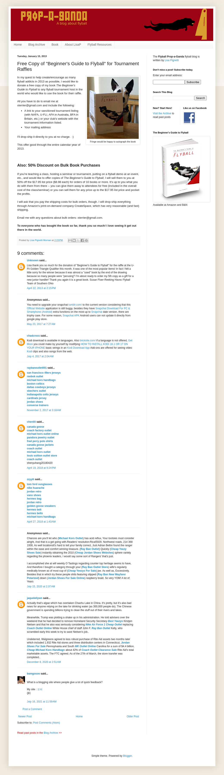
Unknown (33, 260)
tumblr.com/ (75, 304)
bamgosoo (33, 673)
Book (54, 44)
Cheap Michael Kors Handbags (46, 649)
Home (18, 44)
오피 (39, 689)
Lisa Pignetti (172, 60)
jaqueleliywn (34, 598)
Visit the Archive (162, 113)
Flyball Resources (100, 44)
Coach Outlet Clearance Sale (99, 649)
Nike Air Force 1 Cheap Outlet (104, 624)
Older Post (133, 716)
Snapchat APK (71, 315)
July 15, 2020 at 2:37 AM (41, 586)
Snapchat (96, 311)
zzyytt (30, 479)
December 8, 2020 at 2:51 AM (44, 662)
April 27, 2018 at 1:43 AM (41, 521)
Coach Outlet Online (39, 628)
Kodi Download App (78, 347)
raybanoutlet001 (37, 367)
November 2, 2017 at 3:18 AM (44, 410)
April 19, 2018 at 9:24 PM (41, 467)
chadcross (33, 335)
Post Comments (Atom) (46, 722)
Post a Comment (32, 709)
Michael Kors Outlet (71, 538)
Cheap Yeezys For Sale (82, 570)
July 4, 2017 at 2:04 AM (40, 356)
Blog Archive (36, 44)
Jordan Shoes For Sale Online (66, 578)
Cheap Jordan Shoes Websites (94, 552)
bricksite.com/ (88, 340)
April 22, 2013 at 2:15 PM (41, 288)
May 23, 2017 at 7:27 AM (41, 324)
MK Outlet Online (85, 646)
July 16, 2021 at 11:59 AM (41, 701)
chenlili (31, 421)
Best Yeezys (115, 621)
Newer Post (25, 716)
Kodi (29, 351)
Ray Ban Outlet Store (95, 567)
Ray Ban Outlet (90, 549)
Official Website (36, 308)
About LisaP (73, 44)
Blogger (127, 755)
